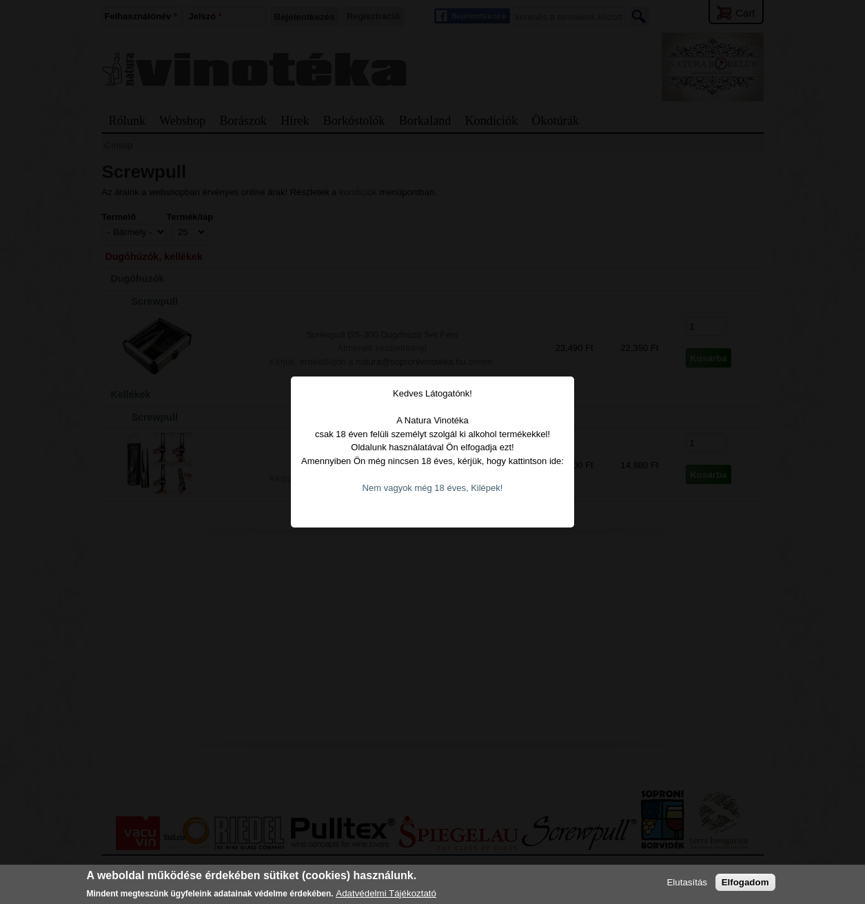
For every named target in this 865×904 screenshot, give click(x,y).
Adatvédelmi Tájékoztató (386, 893)
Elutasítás (686, 882)
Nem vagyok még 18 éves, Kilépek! (433, 470)
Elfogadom (745, 882)
